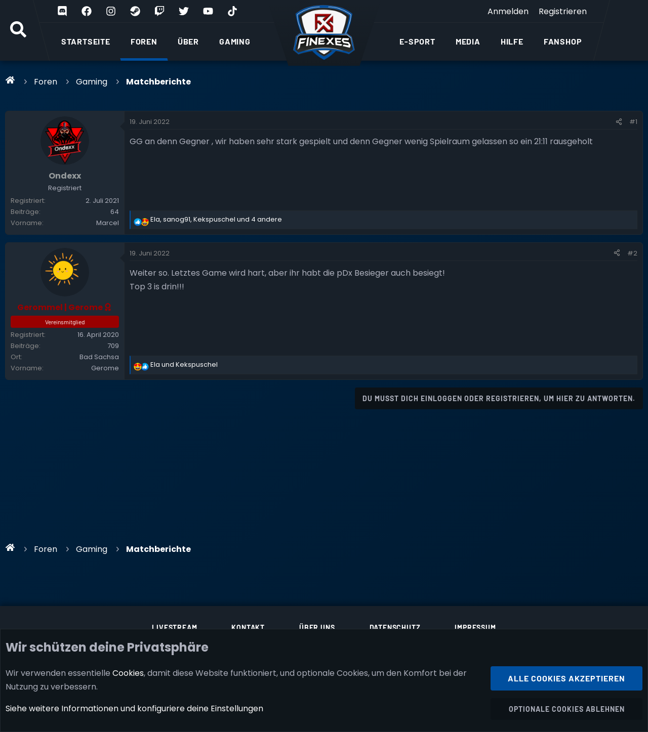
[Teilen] (619, 122)
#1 (633, 121)
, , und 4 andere (216, 219)
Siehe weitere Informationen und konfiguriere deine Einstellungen (134, 708)
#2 (632, 253)
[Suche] (18, 30)
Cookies (128, 672)
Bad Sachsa (99, 357)
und (184, 364)
